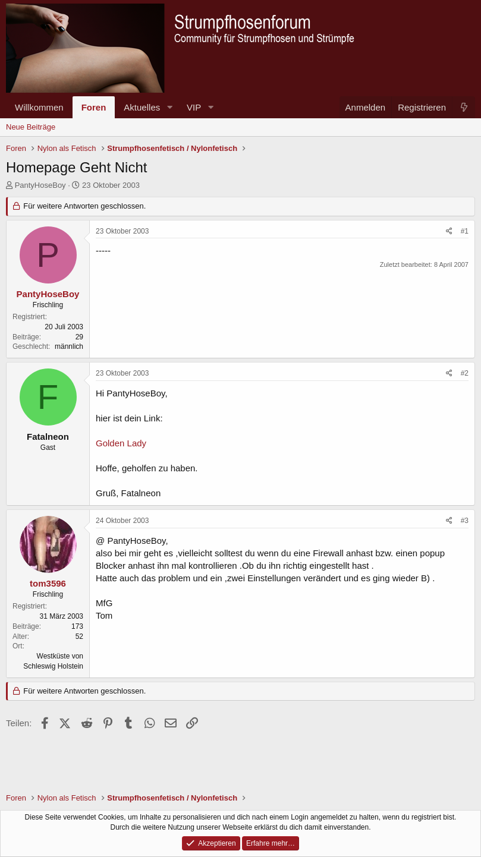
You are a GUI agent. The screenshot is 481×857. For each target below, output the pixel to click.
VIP (194, 107)
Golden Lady (121, 443)
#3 (465, 520)
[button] (169, 107)
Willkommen (39, 107)
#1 (465, 231)
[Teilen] (449, 231)
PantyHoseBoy (40, 185)
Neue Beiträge (30, 126)
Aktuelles (142, 107)
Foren (93, 107)
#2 (465, 373)
